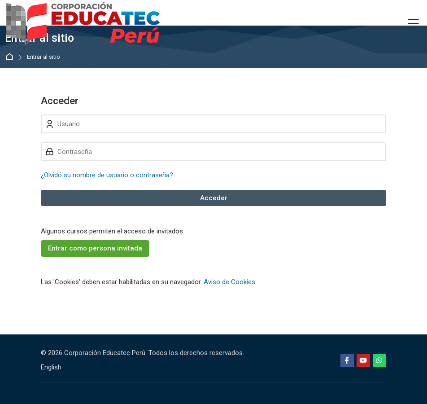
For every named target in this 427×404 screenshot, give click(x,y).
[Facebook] (347, 360)
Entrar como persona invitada (95, 248)
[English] (51, 367)
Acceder (213, 198)
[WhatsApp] (379, 360)
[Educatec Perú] (83, 23)
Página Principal (11, 57)
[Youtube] (363, 360)
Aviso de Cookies (229, 282)
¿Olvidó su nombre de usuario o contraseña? (107, 175)
